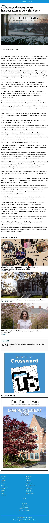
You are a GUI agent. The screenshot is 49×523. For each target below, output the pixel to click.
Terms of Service (30, 493)
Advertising (28, 488)
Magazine (3, 490)
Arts (2, 482)
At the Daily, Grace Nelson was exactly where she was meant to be (22, 332)
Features (3, 5)
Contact (28, 482)
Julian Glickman (6, 346)
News (2, 479)
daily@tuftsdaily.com (24, 510)
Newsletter (4, 495)
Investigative (4, 487)
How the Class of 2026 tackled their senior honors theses (23, 300)
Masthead (28, 480)
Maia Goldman (5, 301)
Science (3, 488)
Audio (2, 492)
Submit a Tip (29, 483)
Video (2, 493)
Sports (2, 485)
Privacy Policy (29, 492)
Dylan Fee (4, 270)
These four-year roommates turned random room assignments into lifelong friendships (20, 268)
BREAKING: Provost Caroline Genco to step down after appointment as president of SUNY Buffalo (23, 344)
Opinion (3, 483)
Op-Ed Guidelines (30, 485)
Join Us (27, 487)
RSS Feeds (28, 490)
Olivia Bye (4, 334)
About (27, 479)
